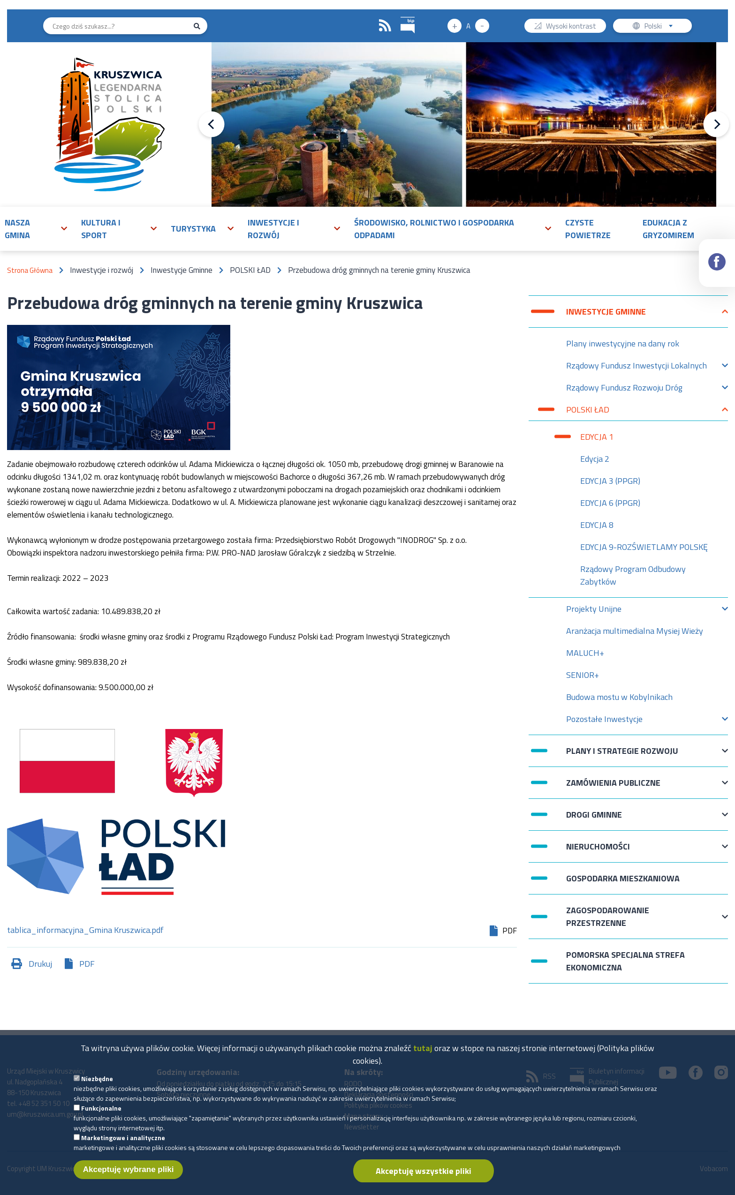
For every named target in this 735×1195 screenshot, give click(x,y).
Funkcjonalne (101, 1112)
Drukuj (40, 963)
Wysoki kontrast (571, 27)
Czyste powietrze (588, 228)
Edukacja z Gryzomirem (668, 228)
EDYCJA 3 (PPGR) (610, 480)
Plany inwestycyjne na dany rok (622, 343)
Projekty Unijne (593, 611)
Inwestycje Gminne (606, 316)
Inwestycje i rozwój (273, 228)
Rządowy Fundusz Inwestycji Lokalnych (636, 367)
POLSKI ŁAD (587, 412)
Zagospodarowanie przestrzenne (607, 916)
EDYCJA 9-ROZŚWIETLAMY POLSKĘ (644, 547)
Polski (660, 27)
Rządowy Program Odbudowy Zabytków (633, 575)
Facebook (717, 253)
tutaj (422, 1051)
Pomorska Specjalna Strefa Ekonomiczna (625, 961)
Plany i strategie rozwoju (622, 755)
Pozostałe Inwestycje (604, 721)
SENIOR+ (582, 675)
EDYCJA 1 (597, 436)
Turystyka (193, 228)
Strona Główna (30, 270)
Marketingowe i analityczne (123, 1141)
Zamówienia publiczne (613, 787)
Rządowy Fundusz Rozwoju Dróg (624, 389)
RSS (385, 26)
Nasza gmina (17, 228)
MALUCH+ (585, 652)
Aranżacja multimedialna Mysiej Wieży (634, 630)
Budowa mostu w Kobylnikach (619, 697)
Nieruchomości (598, 851)
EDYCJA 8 (597, 525)
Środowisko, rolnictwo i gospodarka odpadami (434, 228)
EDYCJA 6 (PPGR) (610, 502)
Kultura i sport (101, 228)
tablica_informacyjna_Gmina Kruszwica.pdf (85, 930)
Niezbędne (97, 1082)
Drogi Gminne (594, 819)
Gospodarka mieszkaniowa (623, 878)
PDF (87, 963)
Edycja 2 (594, 458)
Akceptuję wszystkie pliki (423, 1174)
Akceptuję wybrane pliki (128, 1173)
